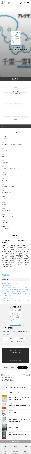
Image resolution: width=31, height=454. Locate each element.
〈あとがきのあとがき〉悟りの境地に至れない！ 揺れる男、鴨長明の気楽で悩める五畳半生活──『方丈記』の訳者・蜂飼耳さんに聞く (16, 289)
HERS (15, 446)
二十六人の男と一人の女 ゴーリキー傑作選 (16, 300)
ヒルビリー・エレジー (15, 427)
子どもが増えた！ (13, 412)
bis (5, 451)
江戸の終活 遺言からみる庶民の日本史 (19, 405)
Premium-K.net (15, 451)
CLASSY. (15, 444)
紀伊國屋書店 (22, 338)
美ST (5, 448)
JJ (5, 444)
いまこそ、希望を (9, 298)
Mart (26, 446)
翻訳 (4, 275)
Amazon (6, 338)
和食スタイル (25, 451)
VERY (26, 444)
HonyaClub (19, 341)
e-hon (12, 341)
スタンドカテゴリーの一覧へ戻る (15, 387)
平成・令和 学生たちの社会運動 (17, 434)
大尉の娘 (28, 375)
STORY (5, 446)
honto (5, 341)
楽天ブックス (13, 338)
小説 (8, 275)
